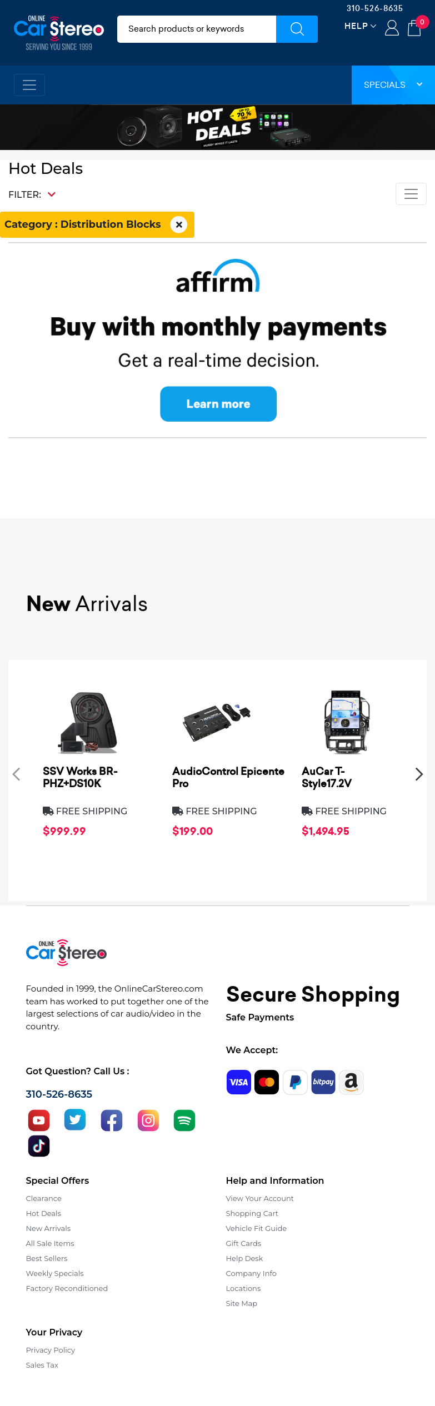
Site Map (242, 1303)
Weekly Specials (55, 1273)
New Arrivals (48, 1228)
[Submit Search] (297, 29)
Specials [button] (393, 85)
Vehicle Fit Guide (256, 1228)
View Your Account (260, 1198)
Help (356, 26)
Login (391, 28)
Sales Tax (42, 1364)
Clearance (44, 1198)
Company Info (251, 1273)
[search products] (197, 29)
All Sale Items (50, 1243)
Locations (243, 1288)
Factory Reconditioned (67, 1288)
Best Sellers (47, 1258)
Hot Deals (43, 1213)
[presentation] (16, 773)
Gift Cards (244, 1243)
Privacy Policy (50, 1349)
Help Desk (244, 1258)
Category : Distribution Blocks (97, 225)
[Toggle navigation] (29, 85)
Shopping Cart (252, 1213)
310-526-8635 (375, 8)
